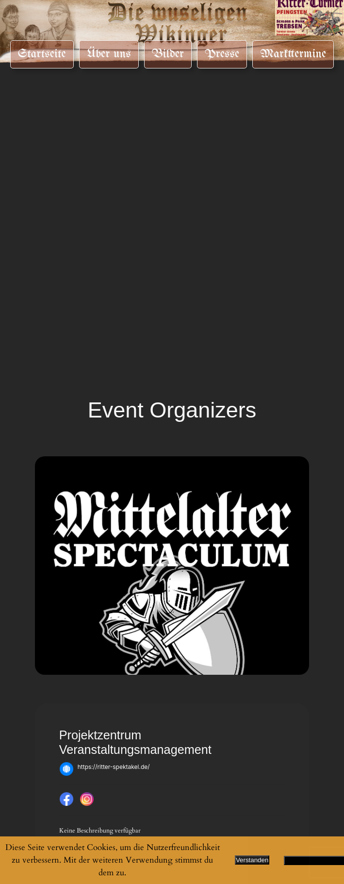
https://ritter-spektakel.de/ (114, 766)
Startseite (42, 54)
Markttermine (293, 54)
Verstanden (252, 860)
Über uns (109, 54)
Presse (222, 54)
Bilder (168, 54)
